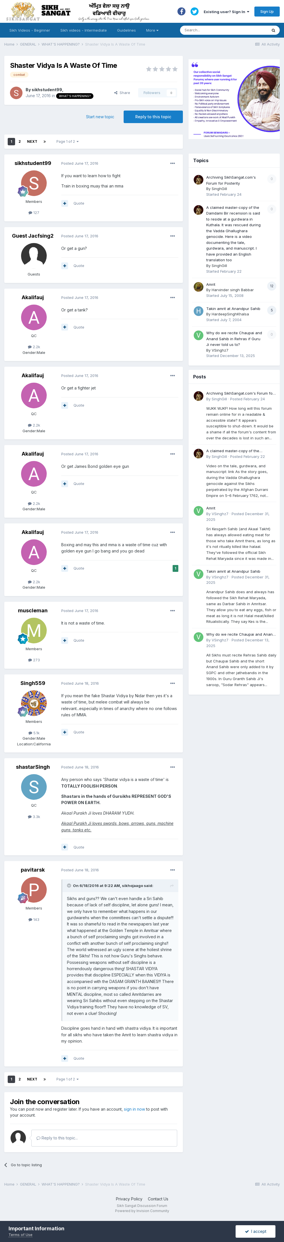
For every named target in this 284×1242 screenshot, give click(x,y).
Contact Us (158, 1198)
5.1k (34, 733)
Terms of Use (20, 1234)
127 (33, 212)
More (152, 30)
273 (34, 660)
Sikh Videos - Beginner (29, 30)
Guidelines (126, 30)
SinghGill (219, 188)
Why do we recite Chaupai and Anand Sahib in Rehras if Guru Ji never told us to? (234, 339)
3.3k (34, 816)
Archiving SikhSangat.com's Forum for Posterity (240, 393)
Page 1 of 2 (67, 141)
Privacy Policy (129, 1198)
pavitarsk (33, 870)
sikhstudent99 (47, 89)
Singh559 (33, 683)
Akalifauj (33, 297)
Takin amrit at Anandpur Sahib (233, 308)
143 (33, 919)
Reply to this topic (153, 116)
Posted (79, 163)
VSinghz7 (220, 350)
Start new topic (100, 116)
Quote (78, 203)
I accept (255, 1231)
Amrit (210, 284)
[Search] (218, 30)
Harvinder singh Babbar (233, 289)
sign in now (134, 1109)
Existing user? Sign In (226, 11)
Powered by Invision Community (142, 1211)
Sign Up (267, 11)
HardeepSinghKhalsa (230, 314)
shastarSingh (33, 767)
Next (32, 141)
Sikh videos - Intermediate (83, 30)
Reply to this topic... (57, 1137)
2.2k (34, 346)
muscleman (33, 610)
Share (122, 92)
